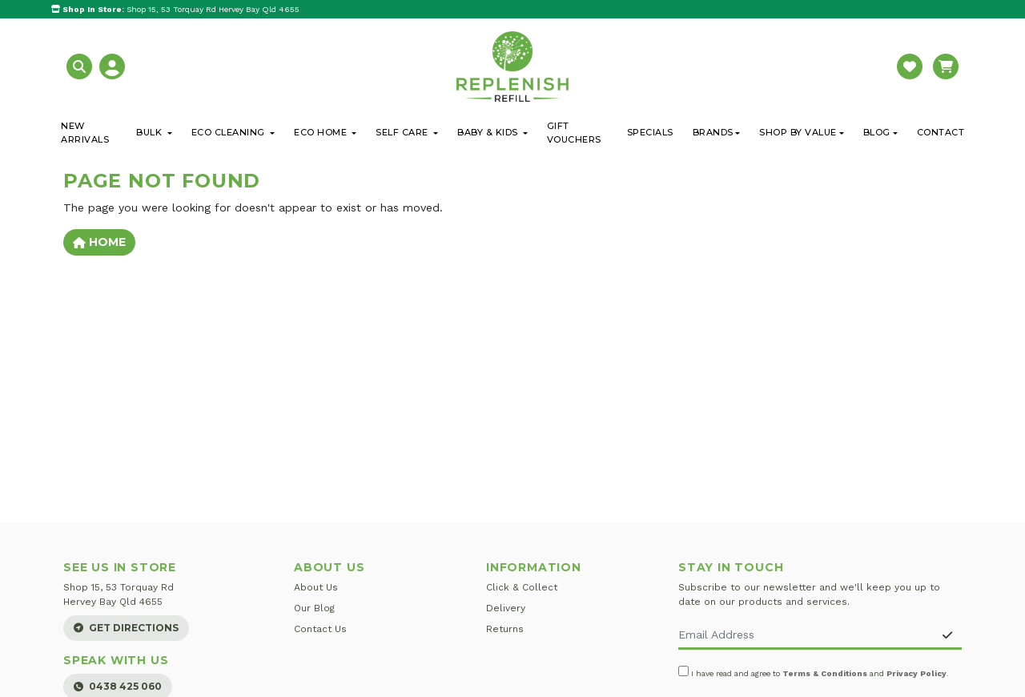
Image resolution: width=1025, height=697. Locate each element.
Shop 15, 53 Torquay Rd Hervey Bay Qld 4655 (175, 9)
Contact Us (320, 629)
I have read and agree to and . (813, 672)
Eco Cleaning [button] (229, 132)
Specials (650, 132)
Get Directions (126, 628)
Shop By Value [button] (798, 132)
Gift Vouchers (574, 132)
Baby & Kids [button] (489, 132)
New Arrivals (85, 132)
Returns (505, 629)
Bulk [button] (150, 132)
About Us (316, 587)
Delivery (505, 608)
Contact (941, 132)
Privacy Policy (916, 673)
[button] (81, 65)
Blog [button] (876, 132)
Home (99, 242)
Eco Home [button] (322, 132)
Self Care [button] (403, 132)
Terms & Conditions (824, 673)
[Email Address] (806, 636)
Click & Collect (521, 587)
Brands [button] (713, 132)
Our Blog (314, 608)
